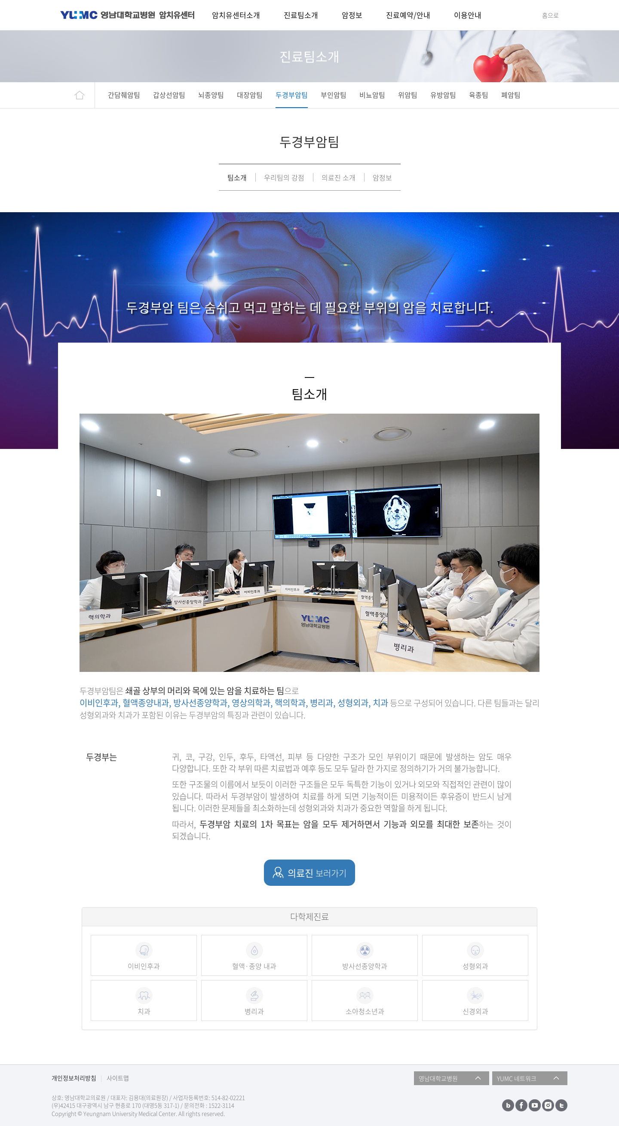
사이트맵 (118, 1077)
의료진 (317, 873)
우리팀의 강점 (284, 177)
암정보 (382, 177)
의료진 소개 (338, 177)
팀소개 (237, 177)
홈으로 (550, 15)
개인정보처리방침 (74, 1077)
